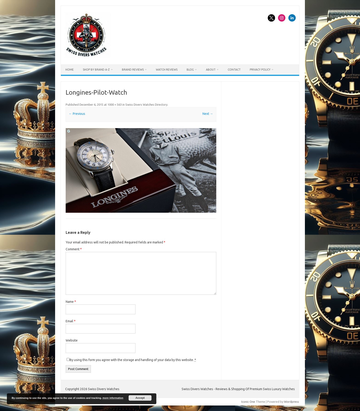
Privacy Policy (260, 69)
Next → (207, 114)
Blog (190, 69)
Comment (74, 249)
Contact (234, 69)
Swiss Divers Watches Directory (146, 104)
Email (71, 321)
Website (72, 340)
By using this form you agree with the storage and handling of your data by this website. (133, 360)
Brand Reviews (133, 69)
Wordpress (291, 401)
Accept (140, 398)
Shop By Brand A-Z (96, 69)
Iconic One (248, 401)
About (211, 69)
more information (112, 398)
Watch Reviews (166, 69)
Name (71, 301)
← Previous (77, 114)
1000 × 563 (114, 104)
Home (69, 69)
